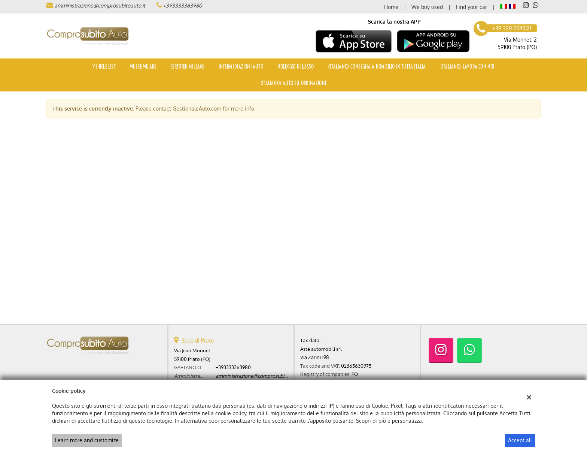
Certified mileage (187, 66)
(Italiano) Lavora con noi (467, 66)
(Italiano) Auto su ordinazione (293, 83)
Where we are (143, 66)
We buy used (427, 7)
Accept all (520, 440)
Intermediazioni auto (241, 66)
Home (391, 7)
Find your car (471, 7)
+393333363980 (182, 5)
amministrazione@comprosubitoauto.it (99, 5)
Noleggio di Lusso (295, 66)
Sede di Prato (198, 340)
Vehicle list (103, 66)
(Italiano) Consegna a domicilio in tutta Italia (377, 66)
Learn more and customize (87, 440)
